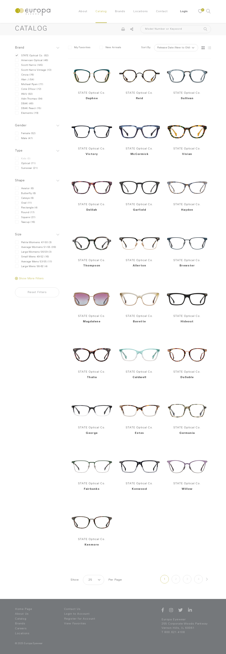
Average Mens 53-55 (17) (33, 261)
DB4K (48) (24, 103)
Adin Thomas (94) (29, 98)
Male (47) (24, 138)
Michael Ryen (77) (29, 84)
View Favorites (75, 623)
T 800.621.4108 (173, 632)
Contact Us (72, 609)
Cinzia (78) (24, 74)
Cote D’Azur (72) (28, 89)
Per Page (115, 579)
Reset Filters (37, 292)
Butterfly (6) (25, 193)
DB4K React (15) (28, 108)
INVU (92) (24, 94)
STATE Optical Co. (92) (32, 55)
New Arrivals (110, 47)
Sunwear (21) (26, 168)
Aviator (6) (24, 188)
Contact (162, 11)
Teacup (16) (25, 222)
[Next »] (207, 579)
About (83, 11)
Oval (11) (23, 202)
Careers (21, 628)
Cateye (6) (24, 198)
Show (75, 579)
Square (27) (25, 217)
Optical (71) (25, 163)
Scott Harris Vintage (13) (33, 70)
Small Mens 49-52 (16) (32, 256)
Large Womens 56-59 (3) (33, 252)
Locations (140, 11)
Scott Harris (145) (29, 65)
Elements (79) (26, 113)
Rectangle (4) (26, 207)
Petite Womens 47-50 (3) (33, 242)
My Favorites (79, 47)
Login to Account (77, 614)
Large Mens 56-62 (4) (31, 266)
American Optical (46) (31, 60)
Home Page (23, 609)
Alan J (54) (24, 79)
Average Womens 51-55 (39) (35, 247)
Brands (120, 11)
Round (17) (25, 212)
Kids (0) (23, 158)
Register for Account (79, 618)
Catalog (101, 11)
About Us (22, 614)
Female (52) (25, 133)
